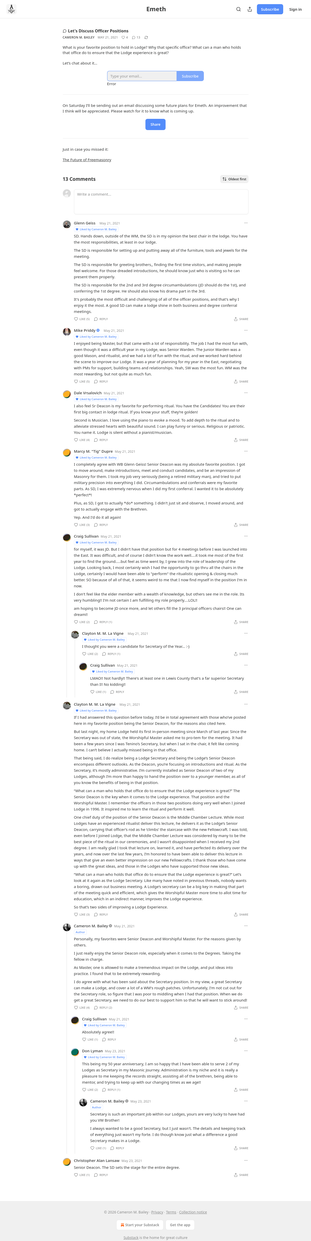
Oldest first (234, 179)
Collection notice (193, 1212)
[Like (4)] (124, 37)
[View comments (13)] (136, 37)
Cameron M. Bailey (79, 37)
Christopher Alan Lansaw (97, 1160)
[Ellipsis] (246, 223)
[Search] (238, 9)
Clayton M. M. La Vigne (103, 633)
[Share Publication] (250, 9)
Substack (131, 1237)
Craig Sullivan (86, 536)
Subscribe (270, 9)
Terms (171, 1212)
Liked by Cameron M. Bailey (96, 229)
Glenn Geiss (84, 222)
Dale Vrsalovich (88, 392)
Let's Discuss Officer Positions (96, 31)
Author (80, 932)
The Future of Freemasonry (87, 159)
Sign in (295, 9)
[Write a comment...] (161, 201)
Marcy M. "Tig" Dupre (93, 451)
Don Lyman (92, 1050)
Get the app (180, 1224)
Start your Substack (139, 1225)
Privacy (157, 1212)
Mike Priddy (85, 330)
